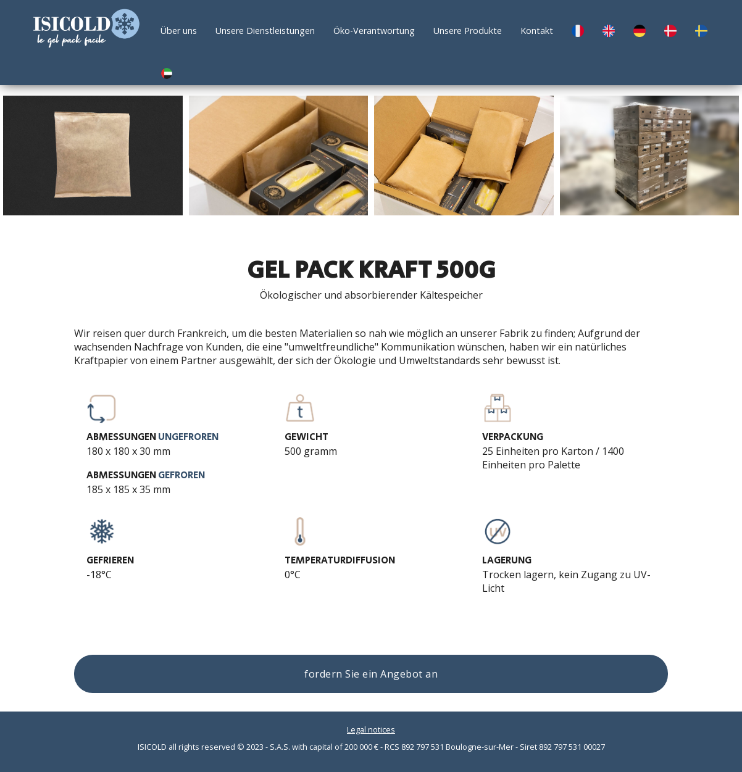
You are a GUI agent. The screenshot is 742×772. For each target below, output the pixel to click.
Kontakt (536, 30)
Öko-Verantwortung (374, 30)
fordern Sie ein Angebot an (371, 674)
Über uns (178, 30)
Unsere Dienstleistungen (265, 30)
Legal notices (371, 729)
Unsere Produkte (467, 30)
